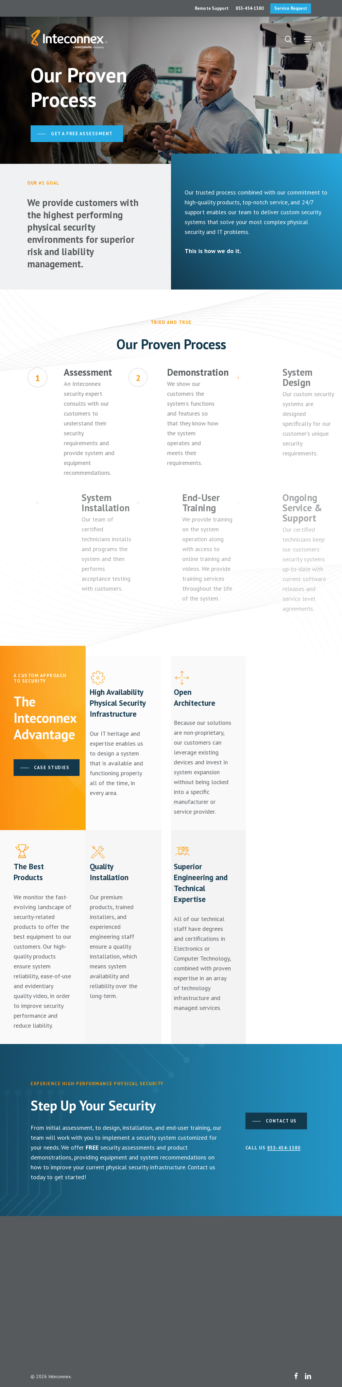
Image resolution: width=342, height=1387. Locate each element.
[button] (307, 39)
